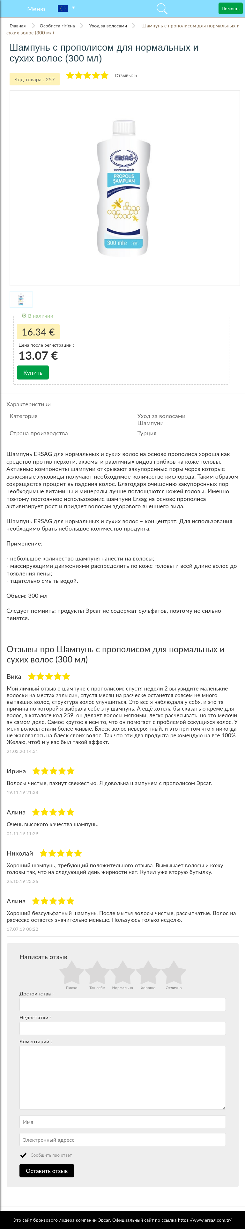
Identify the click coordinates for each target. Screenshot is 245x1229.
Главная (18, 25)
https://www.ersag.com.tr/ (205, 1220)
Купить (32, 372)
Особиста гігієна (57, 25)
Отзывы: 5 (126, 75)
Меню (36, 8)
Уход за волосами (108, 25)
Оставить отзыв (47, 1170)
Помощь (231, 8)
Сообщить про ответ (51, 1155)
